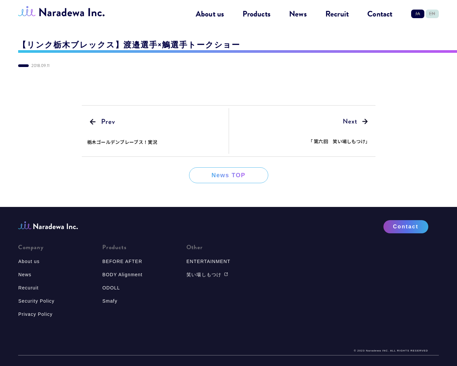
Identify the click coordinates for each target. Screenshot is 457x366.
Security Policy (36, 301)
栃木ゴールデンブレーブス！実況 (122, 142)
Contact (379, 14)
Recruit (337, 14)
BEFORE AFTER (122, 261)
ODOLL (111, 287)
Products (257, 14)
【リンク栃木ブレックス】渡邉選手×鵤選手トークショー (129, 45)
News (298, 14)
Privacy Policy (35, 314)
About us (210, 14)
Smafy (109, 301)
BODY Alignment (122, 274)
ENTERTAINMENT (208, 261)
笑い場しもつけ (207, 274)
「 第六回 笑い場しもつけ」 (339, 141)
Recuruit (28, 287)
